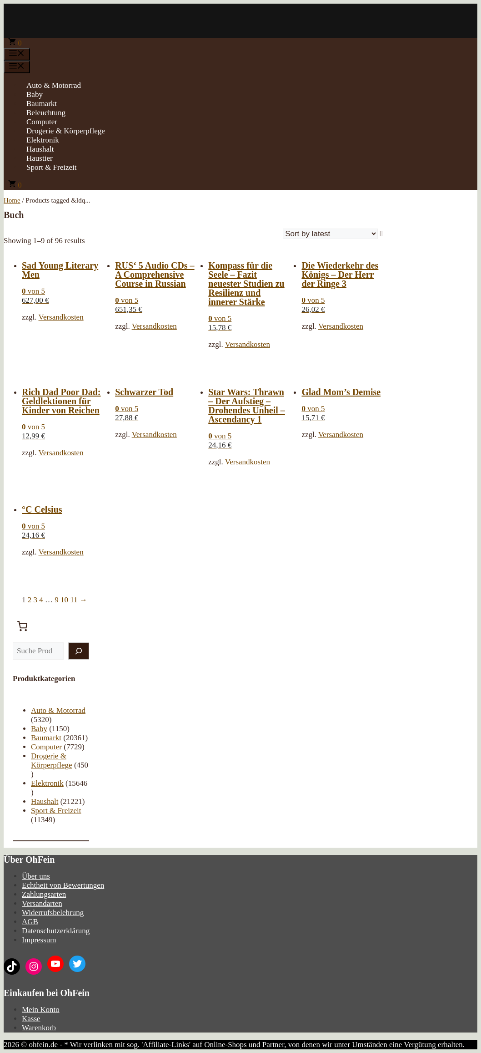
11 (73, 599)
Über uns (36, 876)
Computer (41, 121)
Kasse (31, 1018)
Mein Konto (41, 1009)
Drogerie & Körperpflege (65, 131)
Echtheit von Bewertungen (63, 885)
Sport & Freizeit (51, 167)
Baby (34, 94)
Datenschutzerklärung (56, 930)
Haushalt (40, 149)
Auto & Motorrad (53, 85)
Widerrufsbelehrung (53, 912)
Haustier (39, 158)
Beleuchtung (45, 112)
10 (64, 599)
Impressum (39, 940)
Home (12, 200)
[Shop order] (330, 234)
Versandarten (42, 903)
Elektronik (42, 140)
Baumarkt (41, 103)
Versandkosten (61, 317)
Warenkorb (39, 1027)
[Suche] (78, 651)
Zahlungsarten (44, 894)
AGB (30, 921)
